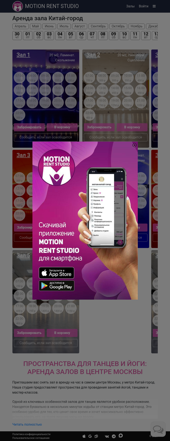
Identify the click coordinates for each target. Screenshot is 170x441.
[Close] (134, 145)
